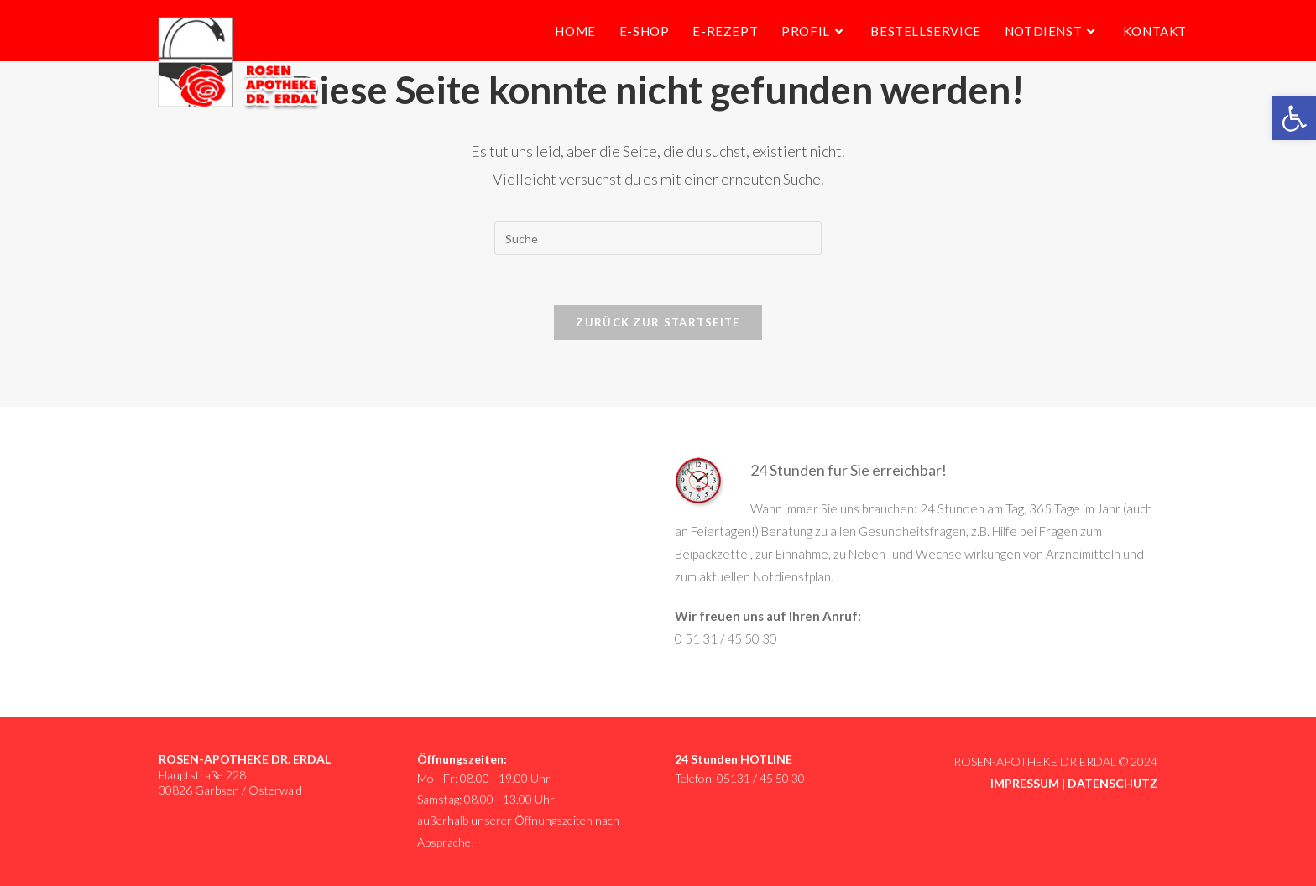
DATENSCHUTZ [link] (1112, 783)
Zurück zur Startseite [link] (657, 322)
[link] (1294, 118)
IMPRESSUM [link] (1024, 783)
